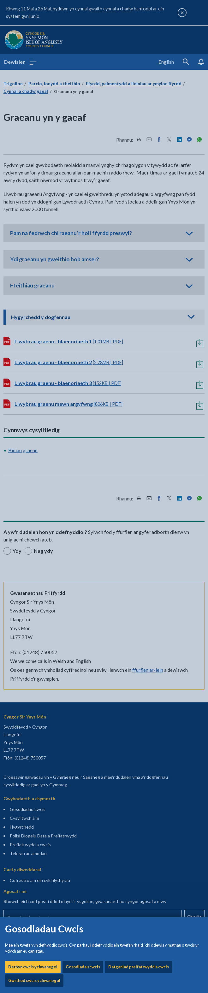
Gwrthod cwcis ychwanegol (34, 214)
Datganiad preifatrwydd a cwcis (138, 201)
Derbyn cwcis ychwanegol (32, 201)
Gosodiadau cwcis (83, 201)
